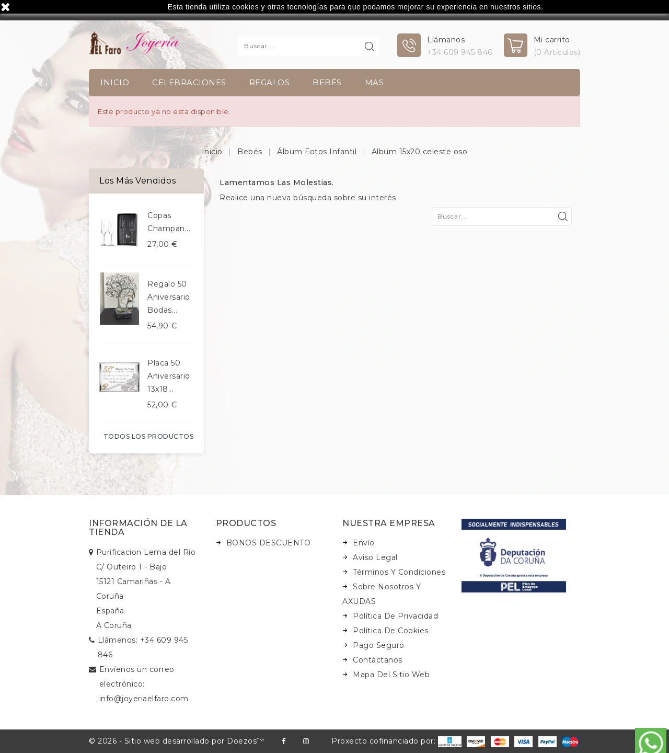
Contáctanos (377, 660)
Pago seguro (379, 645)
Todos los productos (148, 436)
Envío (364, 542)
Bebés (327, 82)
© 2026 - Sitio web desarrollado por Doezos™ (176, 741)
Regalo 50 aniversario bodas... (168, 297)
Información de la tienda (138, 528)
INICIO (114, 82)
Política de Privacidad (395, 616)
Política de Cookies (391, 630)
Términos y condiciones (399, 572)
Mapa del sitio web (391, 674)
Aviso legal (375, 557)
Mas (374, 82)
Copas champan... (168, 222)
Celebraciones (189, 82)
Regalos (269, 82)
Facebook (283, 741)
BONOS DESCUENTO (268, 542)
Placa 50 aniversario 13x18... (168, 376)
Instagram (306, 741)
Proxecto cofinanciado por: (396, 741)
